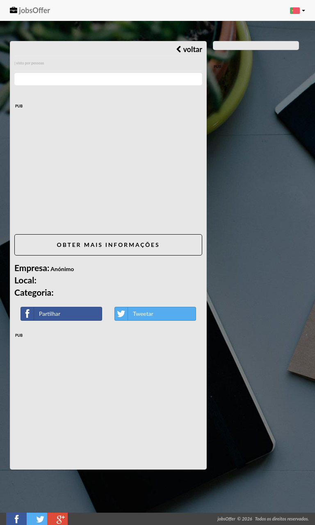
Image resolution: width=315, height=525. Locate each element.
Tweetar (134, 313)
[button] (297, 10)
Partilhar (40, 313)
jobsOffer (30, 10)
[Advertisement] (108, 170)
